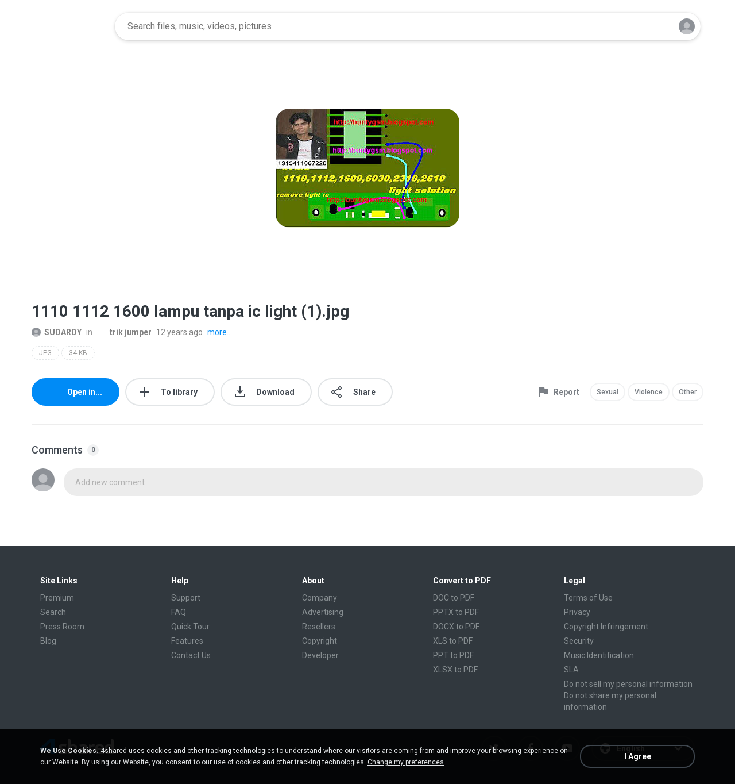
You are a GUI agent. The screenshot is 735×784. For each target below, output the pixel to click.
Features (187, 640)
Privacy (577, 612)
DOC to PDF (453, 597)
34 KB (78, 353)
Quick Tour (190, 626)
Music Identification (599, 655)
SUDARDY (57, 332)
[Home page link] (69, 26)
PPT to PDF (453, 655)
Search (53, 612)
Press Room (62, 626)
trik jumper (124, 332)
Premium (57, 597)
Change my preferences (406, 762)
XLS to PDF (453, 640)
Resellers (318, 626)
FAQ (178, 612)
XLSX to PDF (455, 669)
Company (319, 597)
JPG (45, 353)
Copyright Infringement (606, 626)
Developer (320, 655)
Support (185, 597)
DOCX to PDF (456, 626)
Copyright (319, 640)
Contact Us (191, 655)
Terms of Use (588, 597)
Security (579, 640)
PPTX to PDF (456, 612)
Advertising (322, 612)
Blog (48, 640)
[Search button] (654, 26)
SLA (571, 669)
